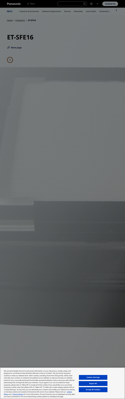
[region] (62, 383)
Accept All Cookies (93, 389)
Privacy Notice (18, 394)
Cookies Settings (93, 377)
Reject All (93, 383)
